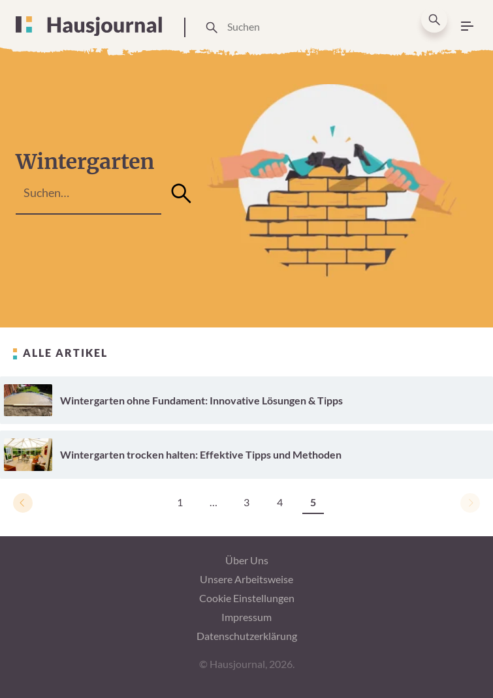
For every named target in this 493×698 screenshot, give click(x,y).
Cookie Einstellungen (246, 598)
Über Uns (246, 560)
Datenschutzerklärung (247, 636)
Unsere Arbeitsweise (246, 579)
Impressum (246, 617)
